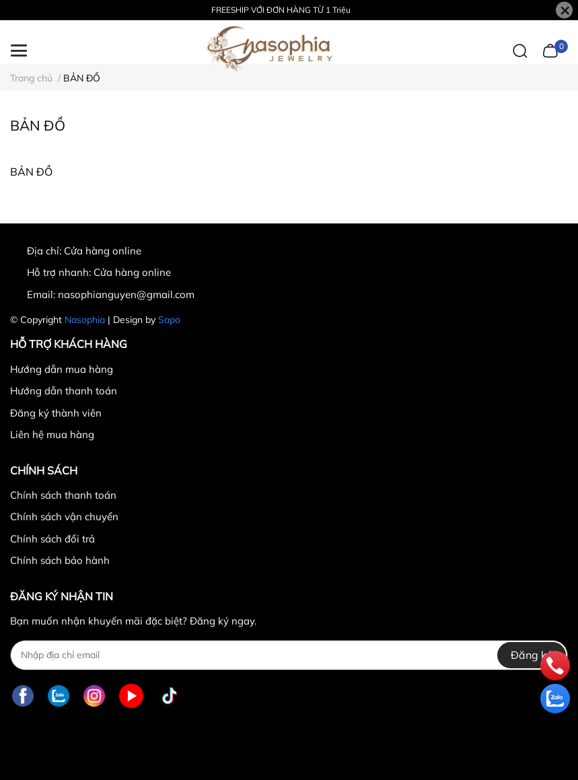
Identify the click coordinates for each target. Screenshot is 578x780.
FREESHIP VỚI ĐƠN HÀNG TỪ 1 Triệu (281, 10)
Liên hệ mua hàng (52, 434)
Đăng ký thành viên (56, 412)
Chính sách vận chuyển (64, 516)
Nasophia (85, 320)
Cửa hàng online (132, 272)
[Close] (564, 10)
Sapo (169, 320)
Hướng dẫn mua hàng (61, 369)
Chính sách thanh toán (63, 495)
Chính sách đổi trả (52, 538)
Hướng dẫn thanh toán (63, 390)
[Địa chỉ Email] (289, 655)
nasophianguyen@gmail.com (126, 294)
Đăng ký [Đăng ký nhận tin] (531, 655)
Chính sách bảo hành (60, 560)
